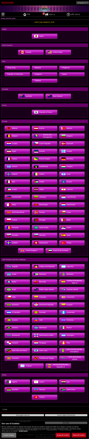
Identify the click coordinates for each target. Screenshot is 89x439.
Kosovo (66, 181)
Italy (11, 181)
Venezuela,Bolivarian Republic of (58, 366)
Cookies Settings (8, 435)
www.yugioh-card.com (23, 415)
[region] (44, 429)
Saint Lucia (40, 350)
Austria (39, 128)
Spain (66, 235)
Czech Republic (42, 143)
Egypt (11, 151)
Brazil (11, 289)
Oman (66, 212)
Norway (39, 212)
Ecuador (67, 304)
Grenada (39, 312)
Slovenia (39, 235)
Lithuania (40, 197)
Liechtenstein (14, 197)
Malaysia (38, 68)
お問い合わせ (73, 14)
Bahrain (66, 128)
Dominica (13, 304)
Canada (25, 52)
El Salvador (13, 312)
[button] (12, 14)
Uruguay (26, 365)
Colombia (40, 297)
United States (55, 52)
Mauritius (13, 389)
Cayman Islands (69, 289)
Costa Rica (67, 297)
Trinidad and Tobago (44, 358)
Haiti (38, 319)
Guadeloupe (41, 166)
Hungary (67, 166)
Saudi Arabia (41, 227)
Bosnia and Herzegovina (43, 136)
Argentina (67, 266)
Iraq (65, 381)
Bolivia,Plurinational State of (71, 282)
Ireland (39, 174)
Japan (39, 36)
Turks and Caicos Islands (71, 358)
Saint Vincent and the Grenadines (71, 350)
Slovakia (12, 235)
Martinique (40, 327)
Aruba (11, 274)
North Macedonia (15, 212)
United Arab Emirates (58, 250)
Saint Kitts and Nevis (17, 350)
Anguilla (12, 266)
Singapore (38, 74)
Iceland (12, 174)
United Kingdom (28, 250)
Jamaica (12, 327)
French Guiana (42, 158)
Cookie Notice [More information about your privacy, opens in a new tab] (23, 431)
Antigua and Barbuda (44, 266)
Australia (26, 96)
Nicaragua (67, 335)
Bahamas (40, 274)
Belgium (12, 135)
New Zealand (55, 96)
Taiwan (64, 74)
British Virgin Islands (44, 289)
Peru (65, 342)
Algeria (12, 381)
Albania (12, 128)
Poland (12, 219)
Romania (12, 227)
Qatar (66, 219)
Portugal (39, 219)
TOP (26, 14)
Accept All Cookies (63, 435)
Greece (12, 166)
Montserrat (13, 335)
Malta (11, 204)
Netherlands (68, 204)
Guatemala (67, 312)
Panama (12, 342)
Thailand (38, 81)
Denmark (67, 143)
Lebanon (67, 189)
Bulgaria (66, 135)
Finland (66, 151)
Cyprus (39, 381)
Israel (65, 174)
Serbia (66, 227)
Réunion (39, 389)
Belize (11, 281)
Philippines (66, 68)
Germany (67, 158)
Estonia (39, 151)
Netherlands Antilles (44, 335)
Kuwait (12, 189)
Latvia (38, 189)
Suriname (13, 358)
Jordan (39, 181)
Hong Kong (11, 68)
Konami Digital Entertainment (66, 415)
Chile (11, 297)
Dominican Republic (44, 304)
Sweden (12, 242)
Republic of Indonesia (15, 74)
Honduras (67, 319)
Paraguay (40, 342)
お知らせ (50, 14)
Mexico (66, 327)
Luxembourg (68, 197)
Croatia (12, 143)
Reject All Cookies (79, 435)
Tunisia (39, 397)
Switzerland (41, 242)
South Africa (68, 389)
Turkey (66, 242)
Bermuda (40, 281)
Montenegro (41, 204)
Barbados (67, 274)
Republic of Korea (43, 112)
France (12, 158)
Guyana (12, 319)
